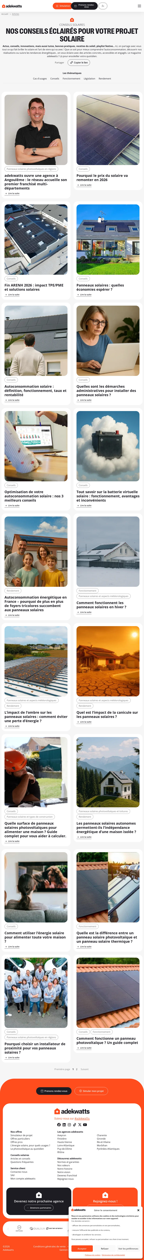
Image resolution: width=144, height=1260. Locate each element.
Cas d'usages (40, 78)
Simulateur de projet (21, 1135)
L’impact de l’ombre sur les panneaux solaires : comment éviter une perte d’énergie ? (36, 716)
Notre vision (63, 1172)
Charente (102, 1135)
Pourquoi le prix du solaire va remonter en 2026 (102, 177)
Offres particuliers (20, 1138)
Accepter (82, 1248)
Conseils (54, 78)
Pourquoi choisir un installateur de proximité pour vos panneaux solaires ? (34, 1048)
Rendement (105, 78)
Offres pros (17, 1142)
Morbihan (102, 1145)
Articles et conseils (20, 1158)
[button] (138, 1210)
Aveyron (61, 1135)
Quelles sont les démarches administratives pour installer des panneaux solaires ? (106, 390)
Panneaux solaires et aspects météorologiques (103, 596)
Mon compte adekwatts (23, 1178)
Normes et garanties (68, 1162)
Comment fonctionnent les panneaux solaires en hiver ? (101, 604)
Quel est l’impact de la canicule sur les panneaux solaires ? (107, 714)
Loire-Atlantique (65, 1145)
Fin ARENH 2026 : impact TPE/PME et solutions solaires (33, 287)
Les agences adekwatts (70, 1131)
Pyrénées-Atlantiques (108, 1148)
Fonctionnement (71, 78)
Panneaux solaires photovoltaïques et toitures (103, 811)
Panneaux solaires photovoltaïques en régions (31, 169)
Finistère (62, 1138)
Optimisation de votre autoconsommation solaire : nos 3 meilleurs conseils (33, 496)
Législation (89, 78)
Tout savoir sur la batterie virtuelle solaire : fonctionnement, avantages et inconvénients (108, 496)
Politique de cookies (92, 1255)
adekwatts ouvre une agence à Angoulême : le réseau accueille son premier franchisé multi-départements (35, 181)
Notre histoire (64, 1168)
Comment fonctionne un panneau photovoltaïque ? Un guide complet (107, 1040)
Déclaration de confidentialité (113, 1255)
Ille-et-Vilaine (103, 1142)
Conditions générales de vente (49, 1246)
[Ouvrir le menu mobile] (139, 6)
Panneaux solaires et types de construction (30, 816)
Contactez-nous (19, 1171)
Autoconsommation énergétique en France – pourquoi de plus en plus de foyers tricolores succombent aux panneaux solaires (35, 603)
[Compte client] (102, 6)
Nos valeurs (63, 1165)
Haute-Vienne (64, 1142)
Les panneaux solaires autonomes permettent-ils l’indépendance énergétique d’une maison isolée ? (106, 827)
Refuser (105, 1248)
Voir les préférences (128, 1248)
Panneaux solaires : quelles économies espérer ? (100, 287)
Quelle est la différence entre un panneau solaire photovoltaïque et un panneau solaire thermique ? (106, 937)
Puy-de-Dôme (64, 1148)
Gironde (101, 1138)
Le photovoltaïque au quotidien (27, 1148)
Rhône (60, 1152)
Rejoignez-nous (65, 1178)
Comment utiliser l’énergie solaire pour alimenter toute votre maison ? (35, 937)
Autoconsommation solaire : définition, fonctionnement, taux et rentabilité (35, 390)
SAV (13, 1175)
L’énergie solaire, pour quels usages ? (30, 1145)
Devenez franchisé (67, 1175)
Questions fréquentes (22, 1162)
